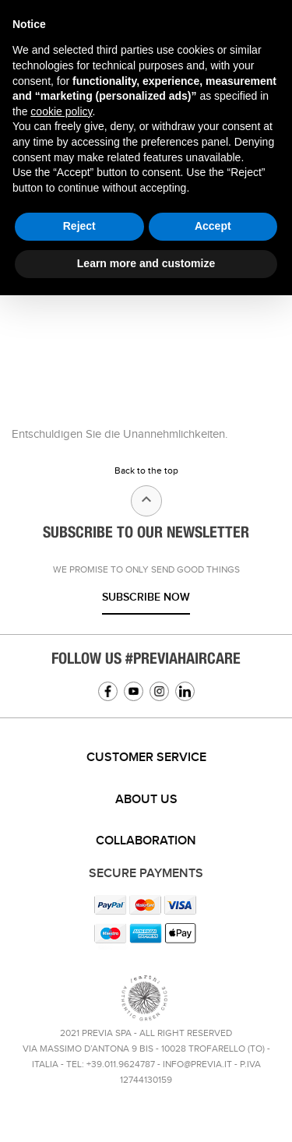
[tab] (146, 758)
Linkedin (185, 691)
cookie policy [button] (61, 111)
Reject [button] (79, 226)
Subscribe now (146, 597)
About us (146, 799)
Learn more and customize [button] (146, 263)
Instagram (159, 691)
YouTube (133, 691)
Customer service (146, 757)
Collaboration (146, 841)
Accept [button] (213, 226)
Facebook (108, 691)
